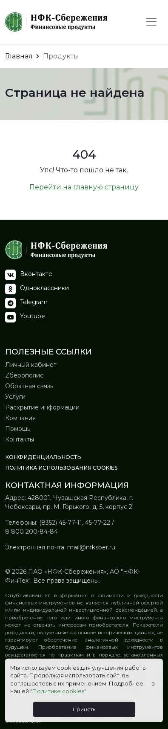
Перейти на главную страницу (84, 187)
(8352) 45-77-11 (60, 522)
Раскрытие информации (42, 407)
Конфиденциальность (43, 457)
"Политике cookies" (58, 691)
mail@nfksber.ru (91, 547)
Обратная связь (29, 386)
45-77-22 (97, 522)
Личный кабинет (31, 365)
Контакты (19, 439)
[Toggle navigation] (151, 22)
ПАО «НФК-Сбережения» (66, 571)
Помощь (17, 429)
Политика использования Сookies (61, 468)
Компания (20, 418)
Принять (84, 709)
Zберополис (24, 375)
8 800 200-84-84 (31, 531)
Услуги (15, 397)
